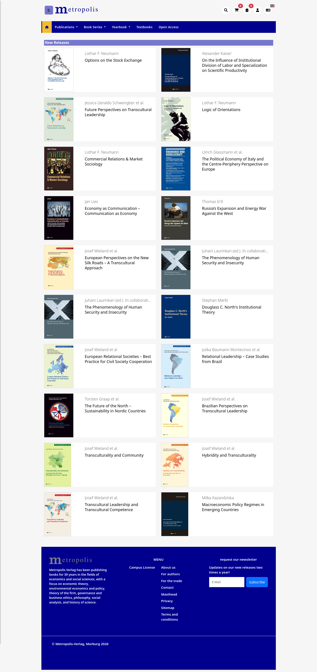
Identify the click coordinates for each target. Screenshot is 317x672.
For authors (170, 574)
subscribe (257, 582)
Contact (167, 587)
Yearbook (120, 27)
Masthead (169, 594)
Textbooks (144, 27)
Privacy (167, 601)
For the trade (171, 581)
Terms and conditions (169, 617)
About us (168, 567)
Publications (65, 27)
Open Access (169, 27)
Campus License (142, 567)
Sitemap (167, 607)
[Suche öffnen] (225, 10)
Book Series (93, 27)
